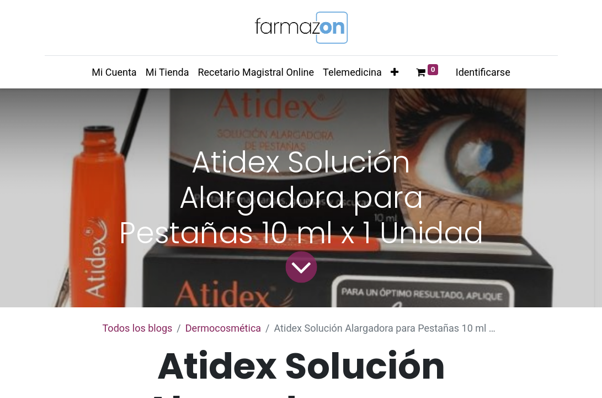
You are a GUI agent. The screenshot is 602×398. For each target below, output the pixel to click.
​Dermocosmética (223, 328)
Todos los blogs (138, 328)
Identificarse (483, 72)
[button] (394, 72)
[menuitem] (114, 72)
